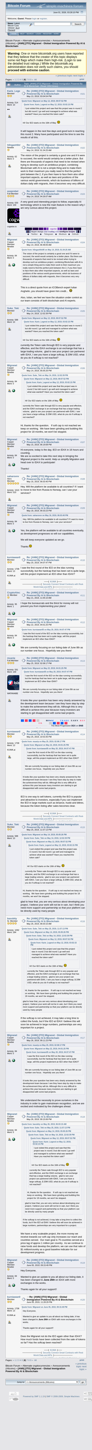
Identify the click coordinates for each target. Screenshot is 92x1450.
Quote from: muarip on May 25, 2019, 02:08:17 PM (43, 741)
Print (82, 79)
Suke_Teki (13, 308)
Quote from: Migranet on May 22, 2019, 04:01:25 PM (44, 668)
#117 (82, 1038)
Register (47, 34)
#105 (82, 311)
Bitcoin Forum (13, 40)
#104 (82, 242)
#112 (82, 622)
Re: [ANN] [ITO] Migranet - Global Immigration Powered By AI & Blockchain (53, 92)
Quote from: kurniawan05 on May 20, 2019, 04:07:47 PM (46, 630)
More (56, 34)
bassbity (12, 918)
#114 (82, 734)
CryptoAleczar (15, 592)
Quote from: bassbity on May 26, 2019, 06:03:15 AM (44, 1124)
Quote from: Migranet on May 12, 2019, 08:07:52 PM (44, 101)
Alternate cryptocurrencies (36, 40)
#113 (82, 661)
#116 (82, 921)
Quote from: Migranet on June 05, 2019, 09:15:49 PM (44, 1307)
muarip (11, 658)
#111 (82, 595)
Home (13, 34)
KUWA (53, 581)
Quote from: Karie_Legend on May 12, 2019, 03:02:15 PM (48, 105)
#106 (82, 368)
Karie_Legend (15, 91)
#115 (82, 827)
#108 (82, 479)
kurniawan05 (14, 557)
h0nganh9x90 (14, 145)
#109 (82, 508)
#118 (82, 1117)
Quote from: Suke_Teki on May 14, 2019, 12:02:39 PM (45, 375)
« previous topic (64, 75)
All (35, 79)
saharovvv (13, 476)
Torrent (11, 30)
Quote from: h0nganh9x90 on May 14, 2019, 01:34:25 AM (46, 250)
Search (30, 34)
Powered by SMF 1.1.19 (34, 1396)
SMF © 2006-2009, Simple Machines (62, 1396)
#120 (82, 1300)
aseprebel (12, 191)
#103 (82, 194)
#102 (82, 148)
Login (38, 34)
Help (22, 34)
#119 (82, 1263)
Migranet (12, 239)
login (34, 18)
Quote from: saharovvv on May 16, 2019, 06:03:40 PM (45, 515)
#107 (82, 442)
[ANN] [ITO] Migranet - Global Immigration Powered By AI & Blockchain (35, 1370)
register (43, 18)
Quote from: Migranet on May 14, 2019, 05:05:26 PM (44, 835)
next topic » (79, 75)
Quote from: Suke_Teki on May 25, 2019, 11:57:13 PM (45, 929)
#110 (82, 560)
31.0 (17, 28)
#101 (82, 94)
